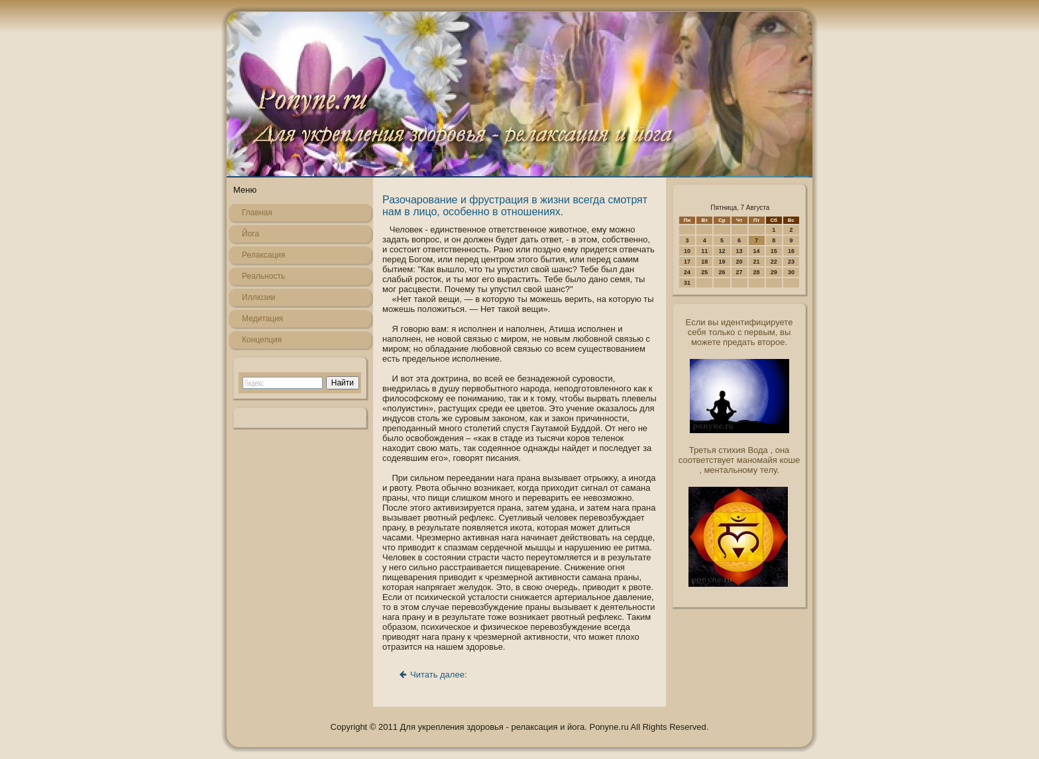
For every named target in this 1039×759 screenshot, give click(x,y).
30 (791, 272)
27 (739, 272)
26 (721, 272)
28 (756, 272)
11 (704, 251)
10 (687, 251)
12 (721, 251)
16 (791, 251)
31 (687, 282)
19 (721, 261)
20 (739, 261)
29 (774, 272)
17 (687, 261)
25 (704, 272)
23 (791, 261)
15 (774, 251)
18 (704, 261)
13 (739, 251)
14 (756, 251)
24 (687, 272)
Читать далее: (438, 675)
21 (756, 261)
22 (774, 261)
